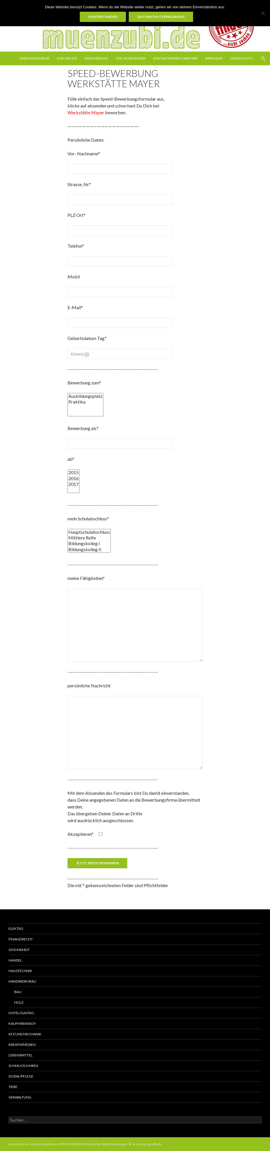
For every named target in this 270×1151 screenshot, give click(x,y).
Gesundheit (19, 950)
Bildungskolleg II (89, 549)
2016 (73, 478)
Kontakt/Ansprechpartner (175, 58)
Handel (15, 960)
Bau (17, 992)
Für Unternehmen (131, 58)
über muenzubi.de (34, 58)
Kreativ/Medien (22, 1044)
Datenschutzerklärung (161, 17)
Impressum (214, 58)
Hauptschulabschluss (89, 532)
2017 (73, 484)
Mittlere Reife (89, 538)
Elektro (16, 928)
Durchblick (67, 58)
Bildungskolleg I (89, 543)
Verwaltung (20, 1097)
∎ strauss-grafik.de (147, 1144)
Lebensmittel (20, 1055)
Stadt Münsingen (115, 1144)
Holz (18, 1002)
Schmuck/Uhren (23, 1066)
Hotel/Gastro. (22, 1013)
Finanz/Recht (21, 939)
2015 (73, 472)
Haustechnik (20, 971)
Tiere (13, 1087)
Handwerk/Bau (22, 981)
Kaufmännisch (22, 1023)
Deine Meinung (96, 58)
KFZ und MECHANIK (25, 1034)
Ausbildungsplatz (85, 396)
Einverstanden (102, 17)
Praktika (85, 402)
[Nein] (263, 13)
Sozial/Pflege (21, 1076)
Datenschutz (241, 58)
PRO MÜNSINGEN (75, 1144)
